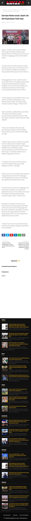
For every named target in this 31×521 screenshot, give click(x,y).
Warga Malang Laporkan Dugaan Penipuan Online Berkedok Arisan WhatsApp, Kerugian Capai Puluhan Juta (19, 326)
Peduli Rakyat (7, 515)
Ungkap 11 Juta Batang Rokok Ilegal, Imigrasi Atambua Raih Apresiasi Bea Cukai (18, 367)
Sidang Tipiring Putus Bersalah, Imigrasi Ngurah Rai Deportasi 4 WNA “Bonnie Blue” (19, 335)
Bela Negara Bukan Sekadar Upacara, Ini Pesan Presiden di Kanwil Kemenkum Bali (19, 376)
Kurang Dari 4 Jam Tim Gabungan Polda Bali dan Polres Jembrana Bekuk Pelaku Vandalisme (18, 505)
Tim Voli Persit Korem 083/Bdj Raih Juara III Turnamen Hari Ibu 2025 (19, 358)
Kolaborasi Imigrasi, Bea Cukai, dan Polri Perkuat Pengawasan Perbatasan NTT (19, 496)
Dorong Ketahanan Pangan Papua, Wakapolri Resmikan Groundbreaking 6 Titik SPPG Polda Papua (19, 440)
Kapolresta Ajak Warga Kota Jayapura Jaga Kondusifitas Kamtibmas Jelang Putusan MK (18, 398)
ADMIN (4, 22)
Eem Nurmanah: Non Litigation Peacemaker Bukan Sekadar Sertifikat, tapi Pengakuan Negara (18, 344)
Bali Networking (24, 515)
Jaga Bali (15, 515)
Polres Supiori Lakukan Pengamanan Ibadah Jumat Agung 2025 (18, 390)
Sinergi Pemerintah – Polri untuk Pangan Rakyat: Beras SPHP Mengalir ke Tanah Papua (19, 431)
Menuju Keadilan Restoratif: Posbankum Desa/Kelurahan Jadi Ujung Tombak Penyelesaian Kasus (19, 422)
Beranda (5, 10)
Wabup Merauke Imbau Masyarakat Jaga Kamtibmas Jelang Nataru (19, 473)
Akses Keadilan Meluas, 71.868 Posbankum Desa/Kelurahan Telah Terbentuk (17, 455)
